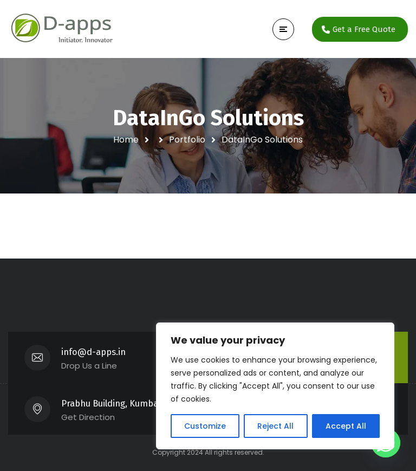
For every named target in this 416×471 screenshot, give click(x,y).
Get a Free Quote (364, 29)
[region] (275, 385)
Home (126, 139)
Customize (205, 426)
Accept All (346, 426)
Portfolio (187, 139)
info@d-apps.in (93, 352)
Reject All (275, 426)
